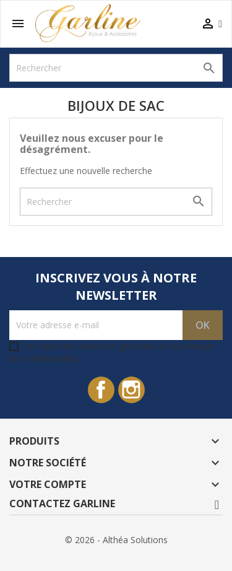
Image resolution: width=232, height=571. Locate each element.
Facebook (101, 390)
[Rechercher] (116, 68)
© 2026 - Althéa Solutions (116, 540)
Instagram (131, 390)
